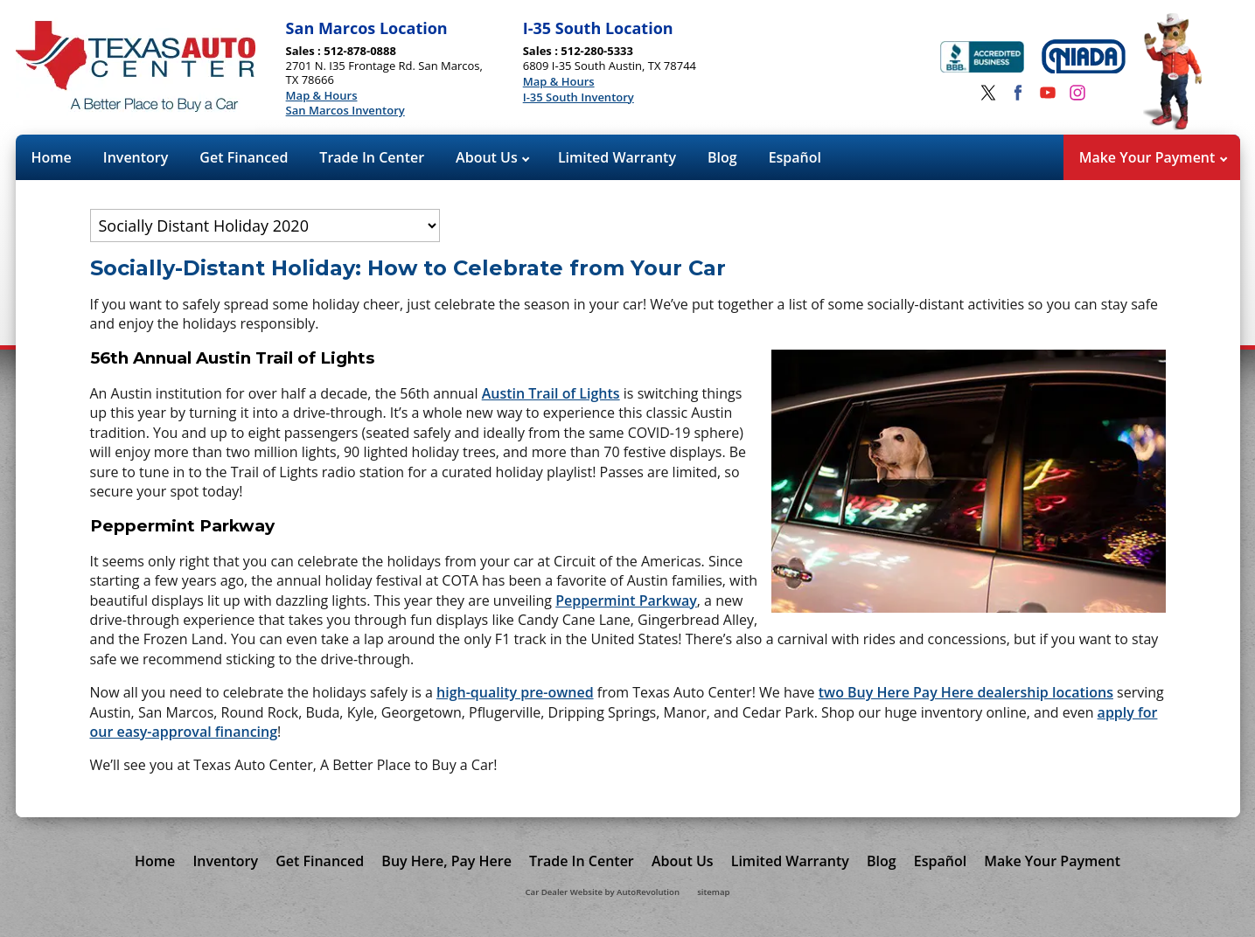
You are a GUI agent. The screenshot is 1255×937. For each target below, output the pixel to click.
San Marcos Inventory (345, 111)
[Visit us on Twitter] (988, 93)
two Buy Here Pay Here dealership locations (966, 692)
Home (51, 157)
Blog (722, 157)
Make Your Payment (1153, 157)
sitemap (713, 892)
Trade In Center (371, 157)
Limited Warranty (617, 157)
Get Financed (243, 157)
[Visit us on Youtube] (1048, 93)
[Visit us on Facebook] (1018, 93)
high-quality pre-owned (515, 692)
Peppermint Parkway (626, 600)
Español (795, 157)
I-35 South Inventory (578, 98)
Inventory (136, 157)
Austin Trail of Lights (551, 393)
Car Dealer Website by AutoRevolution (603, 892)
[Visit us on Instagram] (1077, 93)
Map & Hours (322, 96)
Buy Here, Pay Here (446, 861)
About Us (492, 157)
